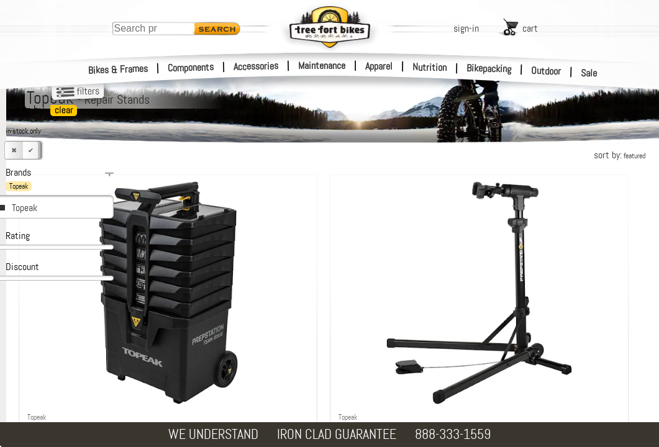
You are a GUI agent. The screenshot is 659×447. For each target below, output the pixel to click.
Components (191, 67)
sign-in (466, 28)
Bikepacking (489, 68)
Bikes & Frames (118, 69)
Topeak (24, 207)
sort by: (619, 154)
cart (530, 28)
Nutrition (429, 67)
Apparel (379, 66)
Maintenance (321, 65)
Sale (589, 73)
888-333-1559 (453, 434)
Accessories (256, 66)
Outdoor (546, 71)
